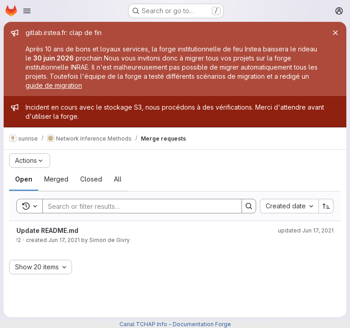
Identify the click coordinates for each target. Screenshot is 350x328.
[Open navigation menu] (27, 11)
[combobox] (289, 206)
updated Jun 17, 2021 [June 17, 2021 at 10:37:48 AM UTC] (306, 230)
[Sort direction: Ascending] (326, 206)
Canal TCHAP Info (143, 324)
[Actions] (29, 160)
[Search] (137, 206)
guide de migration (54, 85)
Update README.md (47, 230)
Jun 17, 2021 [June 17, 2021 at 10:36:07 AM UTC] (64, 240)
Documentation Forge (202, 324)
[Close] (335, 32)
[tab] (23, 179)
